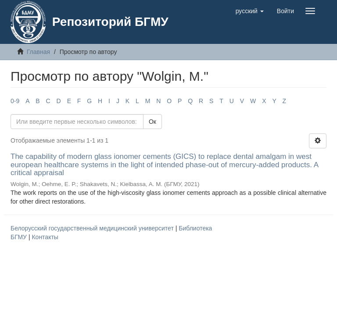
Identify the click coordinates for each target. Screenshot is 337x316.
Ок (152, 121)
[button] (249, 11)
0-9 (15, 100)
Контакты (45, 237)
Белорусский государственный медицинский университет (93, 228)
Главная (38, 51)
